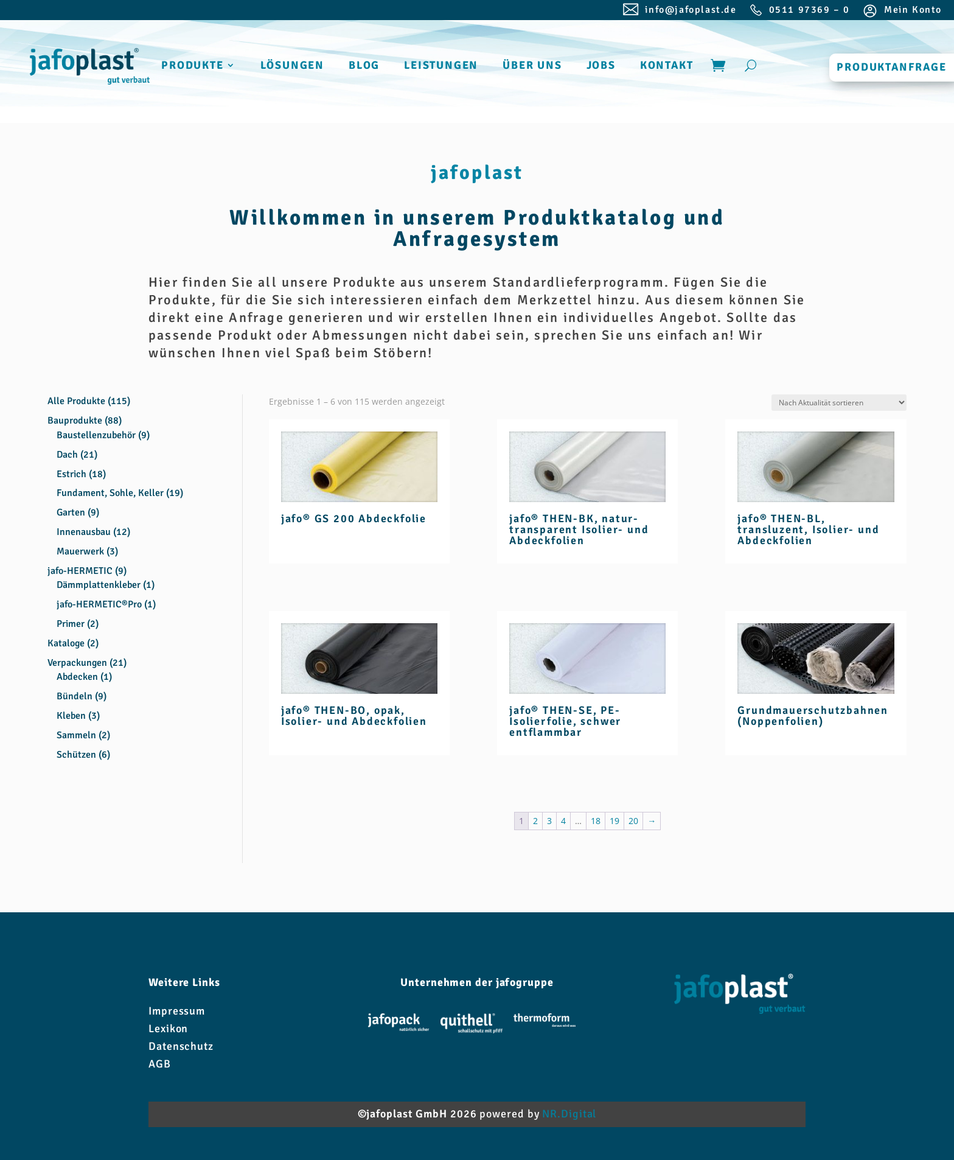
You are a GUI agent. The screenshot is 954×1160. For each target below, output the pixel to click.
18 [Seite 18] (596, 820)
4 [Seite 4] (563, 820)
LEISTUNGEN (441, 66)
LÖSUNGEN (292, 66)
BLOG (364, 66)
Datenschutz (181, 1046)
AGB (159, 1064)
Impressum (176, 1011)
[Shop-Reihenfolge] (839, 402)
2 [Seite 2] (535, 820)
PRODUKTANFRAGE (891, 67)
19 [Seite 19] (614, 820)
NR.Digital (569, 1113)
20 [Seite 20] (633, 820)
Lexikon (168, 1028)
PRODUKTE (192, 66)
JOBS (601, 66)
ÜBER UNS (532, 66)
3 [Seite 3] (549, 820)
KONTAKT (667, 66)
